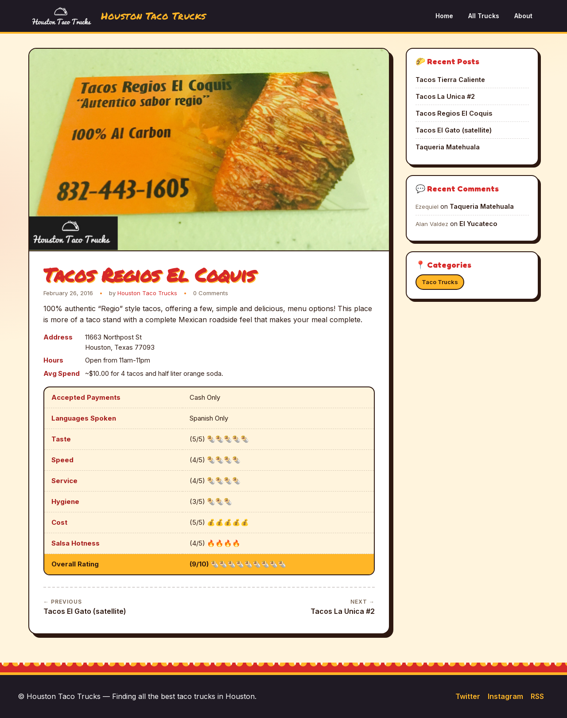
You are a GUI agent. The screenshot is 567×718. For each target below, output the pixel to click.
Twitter (467, 696)
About (523, 16)
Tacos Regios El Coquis (454, 113)
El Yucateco (478, 223)
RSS (537, 696)
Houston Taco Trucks (147, 293)
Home (444, 16)
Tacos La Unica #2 (343, 606)
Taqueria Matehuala (448, 147)
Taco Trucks (440, 281)
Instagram (505, 696)
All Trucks (483, 16)
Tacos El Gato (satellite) (84, 606)
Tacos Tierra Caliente (450, 79)
